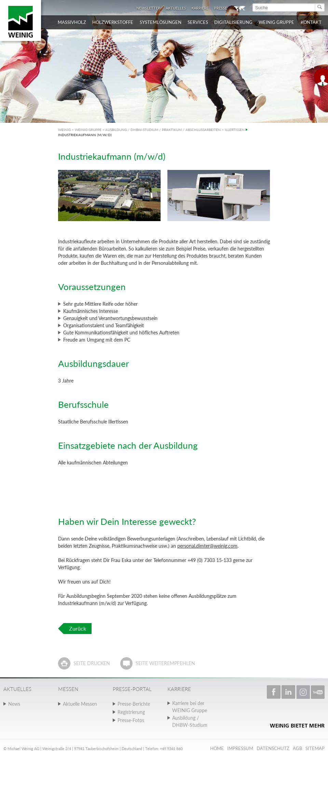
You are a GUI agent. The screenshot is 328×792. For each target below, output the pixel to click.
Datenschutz (273, 748)
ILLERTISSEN (235, 130)
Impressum (240, 748)
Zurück (77, 628)
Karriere (199, 8)
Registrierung (131, 712)
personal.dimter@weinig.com (207, 546)
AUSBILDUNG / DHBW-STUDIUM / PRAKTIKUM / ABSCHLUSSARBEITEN (163, 130)
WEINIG (64, 130)
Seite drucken (91, 663)
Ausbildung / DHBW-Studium (189, 721)
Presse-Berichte (134, 704)
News (14, 704)
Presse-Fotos (131, 720)
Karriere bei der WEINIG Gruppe (189, 706)
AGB (297, 748)
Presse (220, 8)
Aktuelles (176, 8)
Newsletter (148, 8)
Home (217, 748)
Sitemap (315, 748)
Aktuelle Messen (80, 704)
